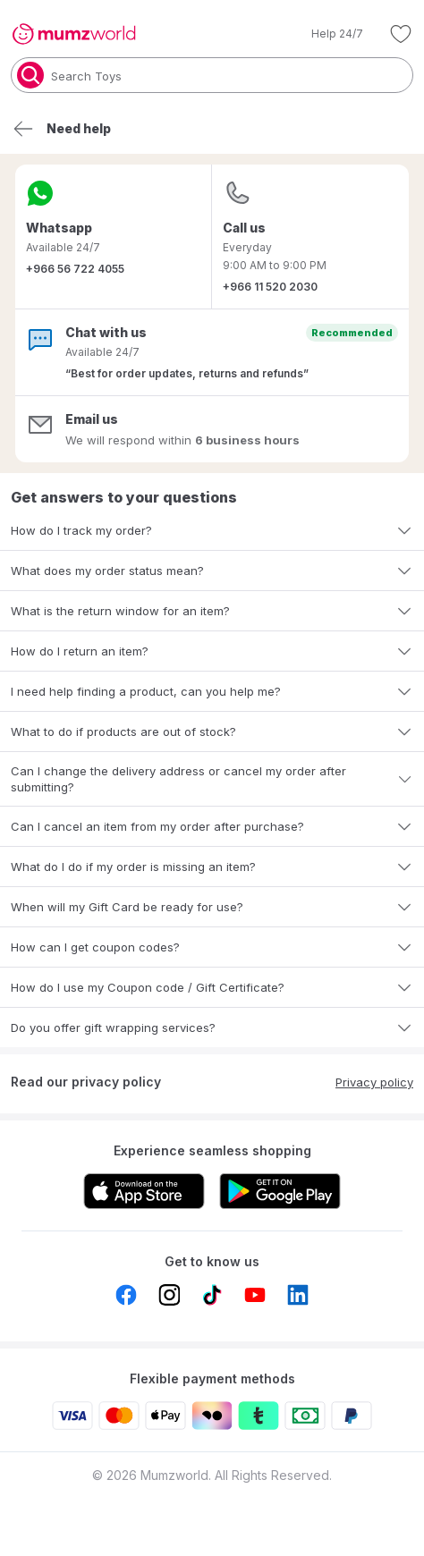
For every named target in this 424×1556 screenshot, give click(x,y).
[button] (325, 34)
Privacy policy (374, 1082)
